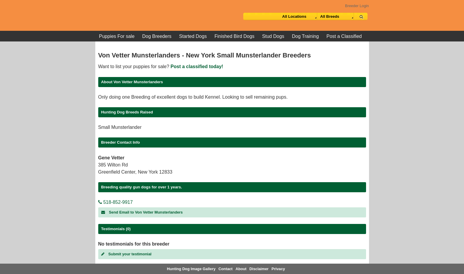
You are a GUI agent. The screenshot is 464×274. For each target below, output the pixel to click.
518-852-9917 (115, 202)
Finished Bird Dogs (234, 36)
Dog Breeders (157, 36)
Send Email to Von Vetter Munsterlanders (142, 212)
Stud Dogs (273, 36)
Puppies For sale (117, 36)
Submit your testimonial (126, 254)
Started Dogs (193, 36)
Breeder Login (357, 6)
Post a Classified (344, 36)
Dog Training (305, 36)
